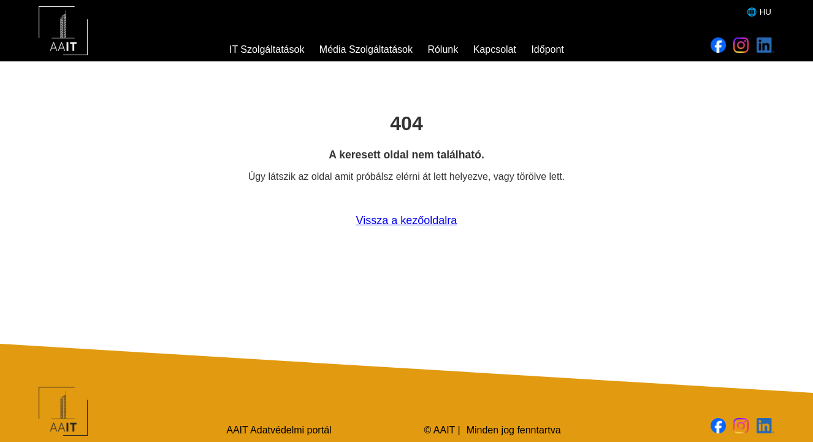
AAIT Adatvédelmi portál (278, 430)
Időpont (547, 49)
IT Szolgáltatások (266, 49)
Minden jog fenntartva (514, 430)
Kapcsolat (494, 49)
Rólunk (442, 49)
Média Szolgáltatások (366, 49)
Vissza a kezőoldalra (406, 220)
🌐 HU (759, 12)
